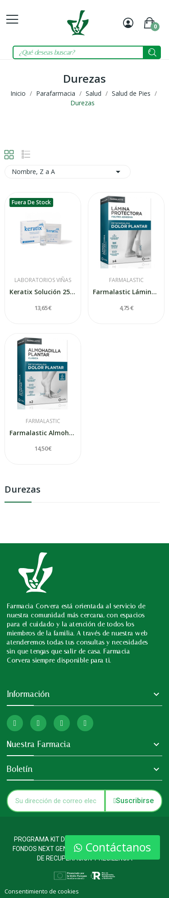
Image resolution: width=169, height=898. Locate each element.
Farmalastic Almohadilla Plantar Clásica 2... (42, 432)
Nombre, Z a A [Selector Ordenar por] (67, 171)
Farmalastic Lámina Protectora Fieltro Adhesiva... (126, 291)
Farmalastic (126, 280)
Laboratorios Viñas (42, 280)
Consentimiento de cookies (42, 891)
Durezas (23, 490)
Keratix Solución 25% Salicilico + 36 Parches (42, 291)
